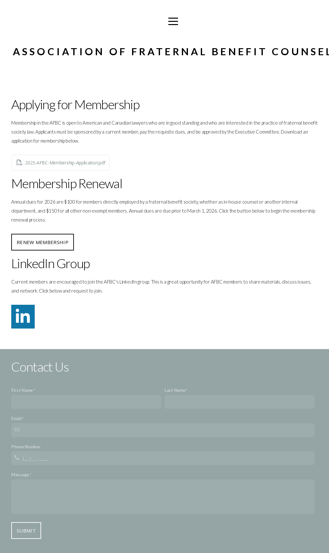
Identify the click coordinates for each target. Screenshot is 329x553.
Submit (26, 530)
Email (16, 418)
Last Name (174, 390)
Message (20, 474)
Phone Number (26, 446)
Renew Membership (42, 242)
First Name (22, 390)
